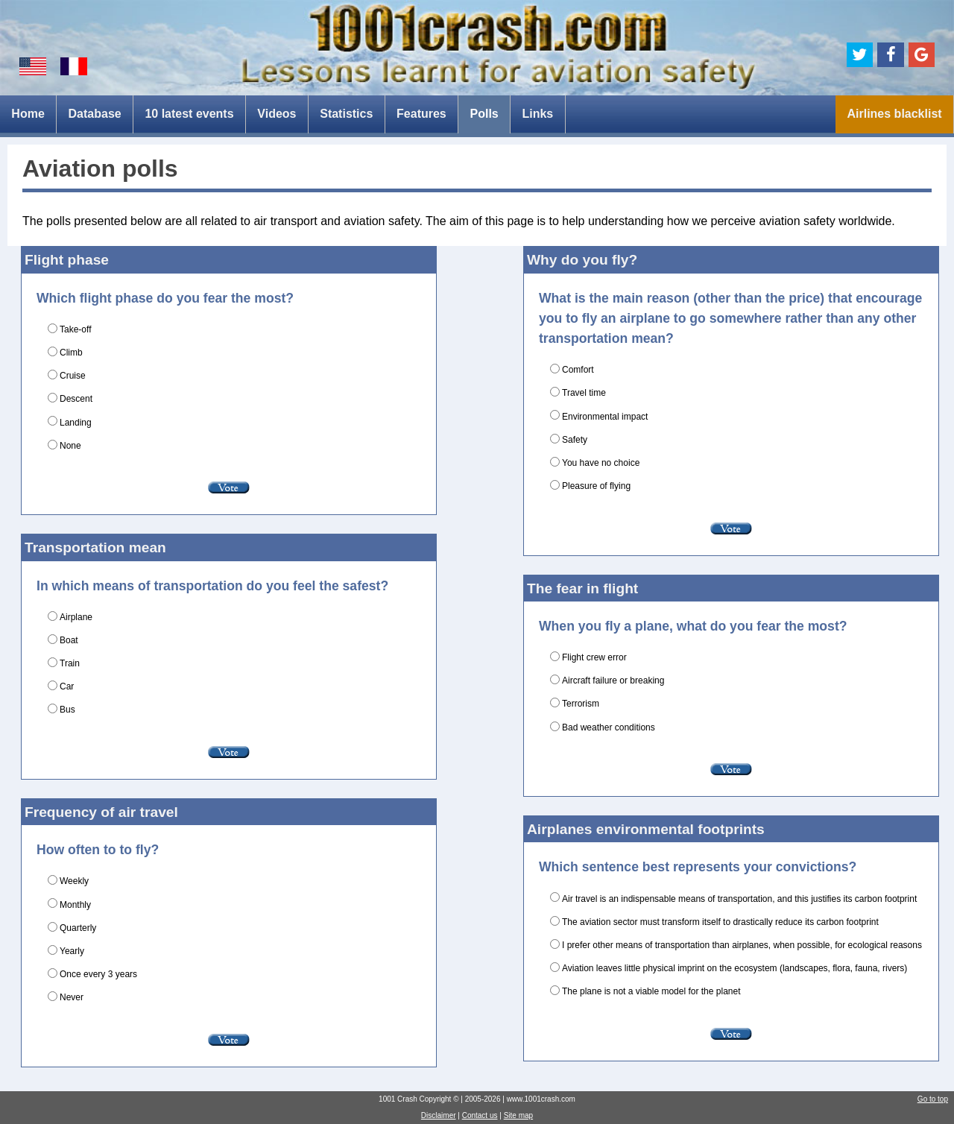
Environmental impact (605, 416)
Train (70, 663)
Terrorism (580, 703)
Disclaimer (438, 1115)
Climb (71, 352)
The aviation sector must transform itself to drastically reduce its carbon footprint (720, 922)
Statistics (346, 113)
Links (537, 113)
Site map (518, 1115)
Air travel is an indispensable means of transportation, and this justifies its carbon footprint (739, 899)
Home (27, 113)
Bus (67, 709)
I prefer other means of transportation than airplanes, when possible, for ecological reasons (742, 945)
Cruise (73, 375)
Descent (76, 399)
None (70, 446)
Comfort (578, 369)
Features (421, 113)
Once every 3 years (98, 974)
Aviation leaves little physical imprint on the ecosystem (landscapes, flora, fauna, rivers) (734, 968)
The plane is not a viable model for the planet (651, 991)
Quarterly (78, 928)
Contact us (480, 1115)
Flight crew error (594, 657)
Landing (76, 422)
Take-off (75, 329)
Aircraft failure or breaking (613, 680)
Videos (276, 113)
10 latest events (189, 113)
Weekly (74, 881)
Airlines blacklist (894, 113)
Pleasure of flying (596, 486)
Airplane (76, 617)
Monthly (75, 905)
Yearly (72, 951)
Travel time (584, 393)
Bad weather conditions (608, 727)
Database (95, 113)
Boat (69, 640)
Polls (484, 113)
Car (67, 686)
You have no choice (600, 463)
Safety (574, 440)
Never (71, 997)
